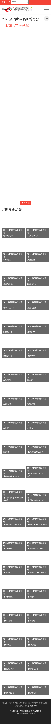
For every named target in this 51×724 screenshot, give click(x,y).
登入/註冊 (6, 2)
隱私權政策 (14, 711)
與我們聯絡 (32, 706)
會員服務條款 (36, 711)
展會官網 (26, 203)
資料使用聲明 (25, 711)
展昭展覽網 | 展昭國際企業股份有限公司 (18, 9)
